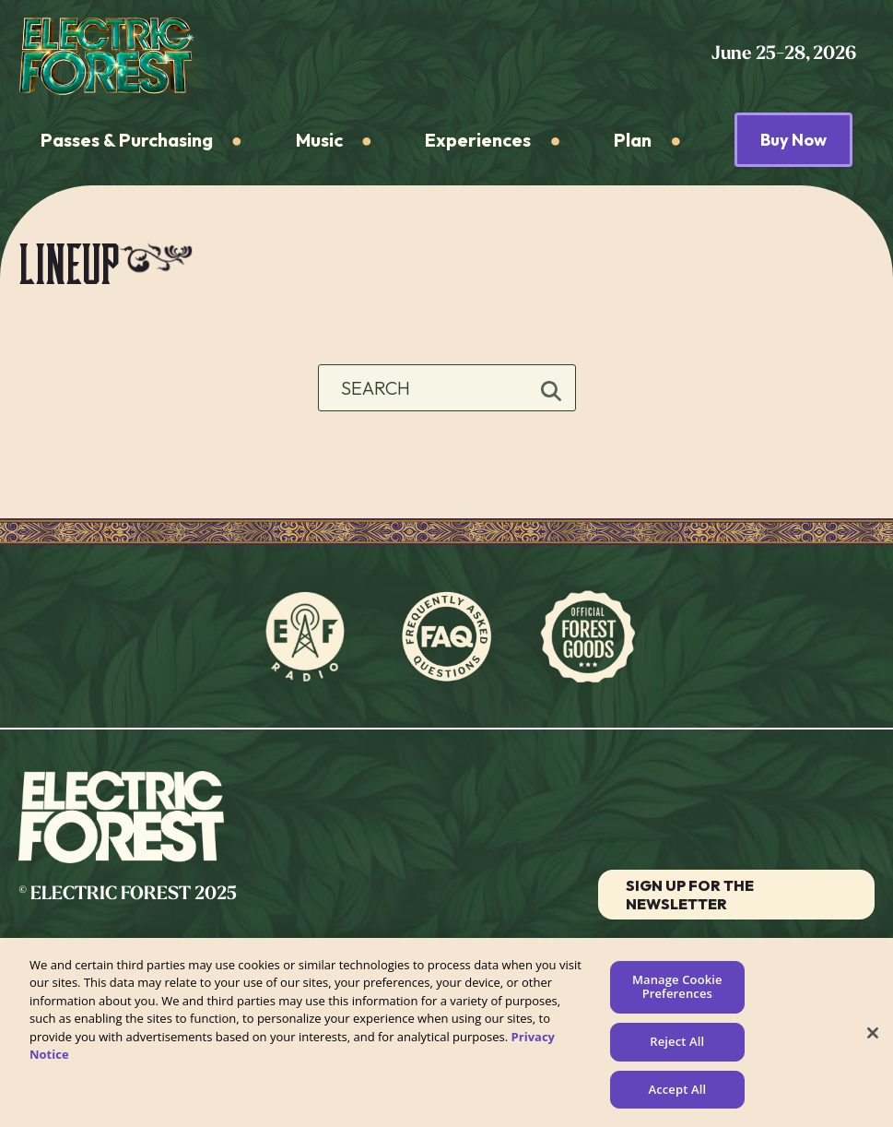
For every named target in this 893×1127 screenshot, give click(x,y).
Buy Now (793, 139)
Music (319, 139)
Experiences (478, 139)
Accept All (677, 1093)
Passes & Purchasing (127, 139)
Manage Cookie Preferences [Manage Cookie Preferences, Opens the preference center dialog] (677, 991)
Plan (633, 139)
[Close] (872, 1037)
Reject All (677, 1046)
